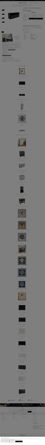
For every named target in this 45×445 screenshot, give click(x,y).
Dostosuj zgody (12, 441)
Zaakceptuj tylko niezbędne (5, 441)
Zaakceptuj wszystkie (19, 441)
